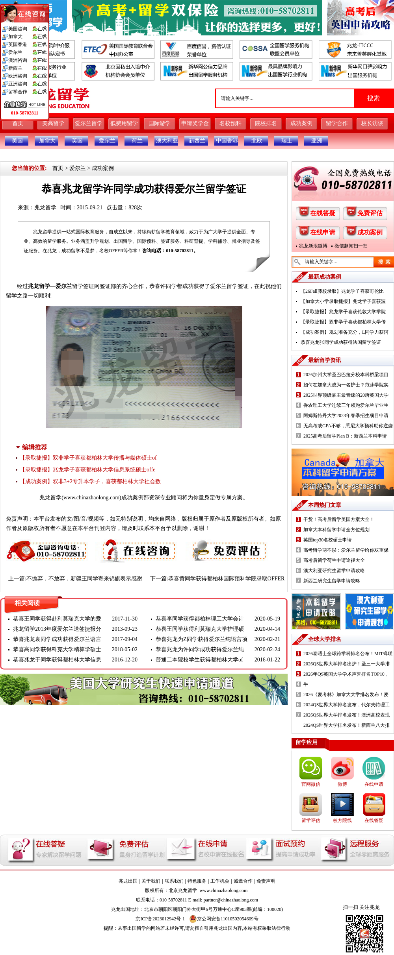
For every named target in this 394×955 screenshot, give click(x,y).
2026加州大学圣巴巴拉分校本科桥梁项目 (345, 374)
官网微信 (310, 784)
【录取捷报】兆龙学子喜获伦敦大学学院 (343, 311)
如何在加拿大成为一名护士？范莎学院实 (345, 385)
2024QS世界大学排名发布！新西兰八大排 (346, 725)
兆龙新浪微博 (313, 246)
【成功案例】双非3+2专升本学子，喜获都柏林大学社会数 (90, 481)
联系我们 (174, 881)
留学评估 (310, 820)
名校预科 (230, 123)
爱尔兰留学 (88, 123)
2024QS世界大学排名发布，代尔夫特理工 (346, 704)
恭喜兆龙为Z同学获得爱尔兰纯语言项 (201, 639)
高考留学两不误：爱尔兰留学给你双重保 (345, 550)
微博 (342, 784)
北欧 (256, 141)
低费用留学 (124, 123)
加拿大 (47, 141)
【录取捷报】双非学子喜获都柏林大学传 (343, 322)
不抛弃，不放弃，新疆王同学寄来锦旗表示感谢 (84, 579)
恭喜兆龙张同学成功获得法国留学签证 (341, 342)
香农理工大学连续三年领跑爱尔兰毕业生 (345, 405)
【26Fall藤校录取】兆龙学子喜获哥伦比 (342, 291)
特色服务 (197, 881)
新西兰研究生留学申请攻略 (331, 581)
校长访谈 (372, 123)
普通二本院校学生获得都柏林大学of (199, 660)
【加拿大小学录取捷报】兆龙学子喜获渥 (343, 301)
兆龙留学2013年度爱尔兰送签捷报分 (57, 629)
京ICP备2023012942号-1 (160, 919)
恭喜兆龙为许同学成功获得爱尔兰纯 (200, 649)
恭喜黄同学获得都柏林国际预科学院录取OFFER (226, 579)
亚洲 (316, 141)
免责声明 (265, 881)
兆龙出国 (128, 881)
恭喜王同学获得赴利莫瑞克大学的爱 (57, 619)
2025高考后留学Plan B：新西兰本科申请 (345, 436)
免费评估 (370, 213)
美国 (17, 141)
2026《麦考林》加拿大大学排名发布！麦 (345, 694)
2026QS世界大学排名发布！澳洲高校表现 (346, 715)
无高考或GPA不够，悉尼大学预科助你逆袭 (348, 426)
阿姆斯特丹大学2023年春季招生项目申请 (345, 415)
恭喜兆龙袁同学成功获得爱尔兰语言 (57, 639)
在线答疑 (322, 213)
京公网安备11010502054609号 (223, 919)
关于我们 (150, 881)
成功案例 (301, 123)
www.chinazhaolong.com (91, 498)
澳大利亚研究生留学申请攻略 (334, 570)
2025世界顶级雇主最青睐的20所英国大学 (345, 395)
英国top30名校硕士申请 (327, 540)
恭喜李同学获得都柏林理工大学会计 (200, 619)
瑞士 (286, 141)
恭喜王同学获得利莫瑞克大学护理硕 (200, 629)
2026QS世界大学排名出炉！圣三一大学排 (346, 664)
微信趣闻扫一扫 (351, 246)
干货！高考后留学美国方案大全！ (338, 519)
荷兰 (137, 141)
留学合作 (337, 123)
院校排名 (266, 123)
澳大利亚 (167, 141)
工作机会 (219, 881)
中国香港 (227, 141)
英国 (77, 141)
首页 (17, 123)
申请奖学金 (195, 123)
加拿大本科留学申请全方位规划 (336, 529)
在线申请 (322, 232)
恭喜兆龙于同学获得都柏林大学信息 (57, 660)
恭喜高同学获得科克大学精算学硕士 (57, 649)
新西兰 (197, 141)
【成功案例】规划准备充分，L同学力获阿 (344, 332)
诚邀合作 (243, 881)
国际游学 (160, 123)
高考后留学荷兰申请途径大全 (334, 560)
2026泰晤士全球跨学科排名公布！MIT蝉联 (347, 653)
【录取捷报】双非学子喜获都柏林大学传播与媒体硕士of (88, 458)
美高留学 (53, 123)
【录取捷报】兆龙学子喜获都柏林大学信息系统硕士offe (87, 470)
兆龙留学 (45, 208)
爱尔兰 (107, 141)
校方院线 (342, 820)
